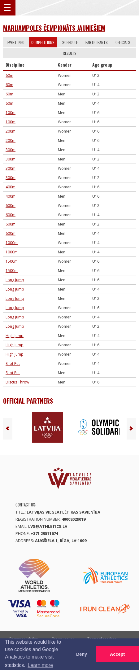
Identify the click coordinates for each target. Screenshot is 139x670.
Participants (96, 42)
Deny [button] (81, 654)
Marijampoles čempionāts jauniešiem (54, 28)
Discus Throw (17, 382)
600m (10, 205)
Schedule (70, 42)
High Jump (15, 335)
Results (69, 53)
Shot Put (13, 363)
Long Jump (15, 279)
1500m (12, 261)
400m (10, 187)
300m (10, 149)
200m (10, 131)
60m (9, 75)
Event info (15, 42)
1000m (12, 242)
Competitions (42, 42)
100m (10, 112)
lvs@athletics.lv (47, 526)
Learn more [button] (40, 665)
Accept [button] (117, 654)
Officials (122, 42)
